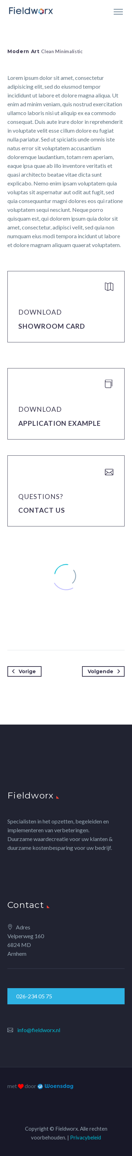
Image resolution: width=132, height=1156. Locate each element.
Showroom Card (51, 326)
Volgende (105, 671)
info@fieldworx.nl (38, 1029)
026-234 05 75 (34, 996)
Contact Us (41, 510)
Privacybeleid (85, 1137)
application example (59, 423)
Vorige (22, 671)
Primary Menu (118, 12)
